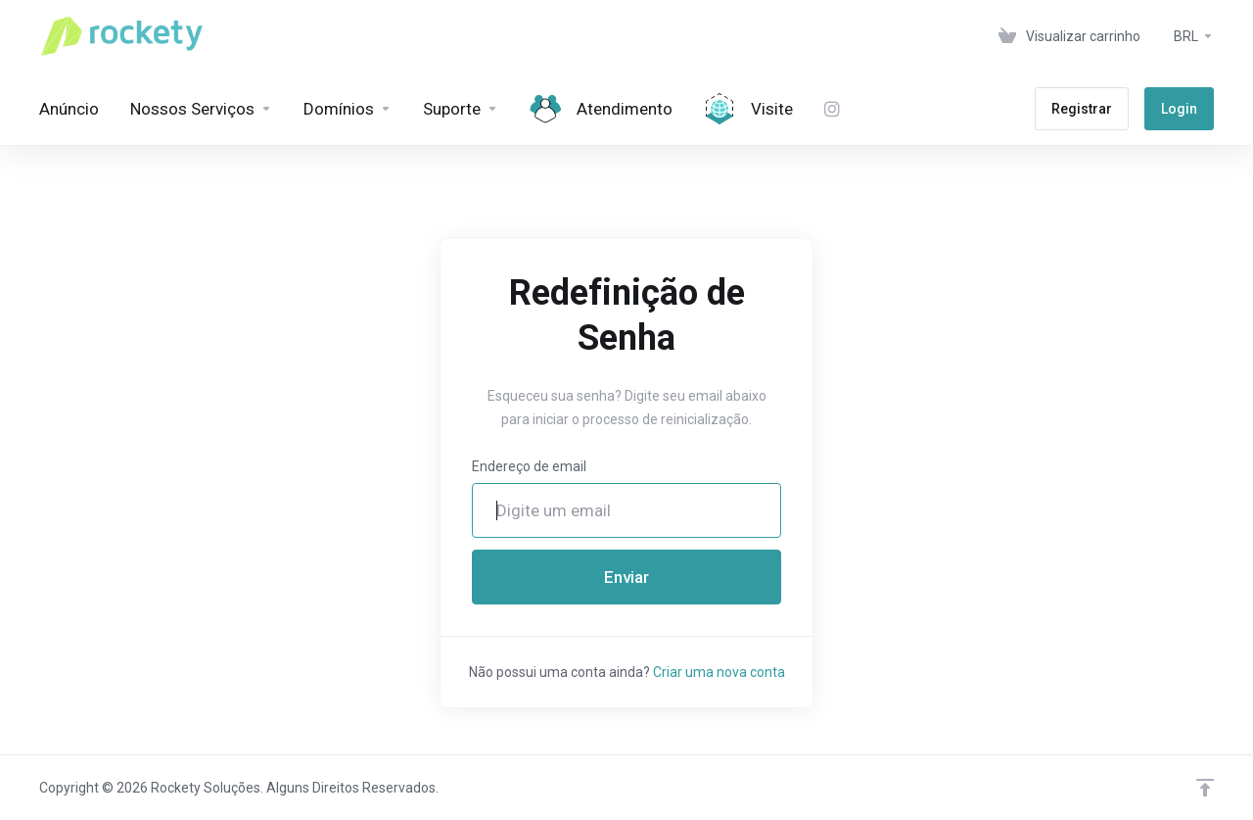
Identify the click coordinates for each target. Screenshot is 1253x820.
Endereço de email (529, 466)
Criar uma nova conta (719, 672)
